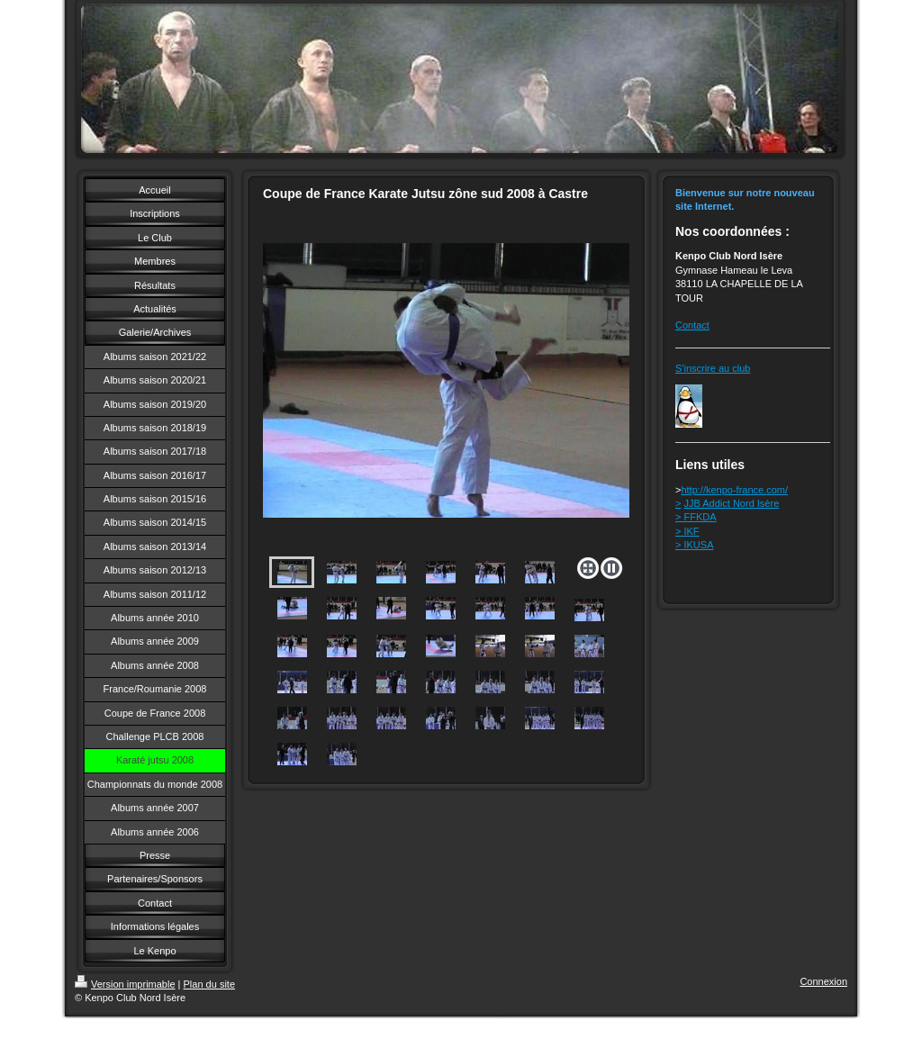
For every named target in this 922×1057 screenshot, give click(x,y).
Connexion (823, 981)
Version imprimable (125, 984)
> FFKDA (696, 516)
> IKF (687, 531)
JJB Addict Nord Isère (732, 503)
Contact (692, 325)
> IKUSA (694, 544)
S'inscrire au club (712, 368)
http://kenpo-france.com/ (734, 489)
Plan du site (209, 984)
